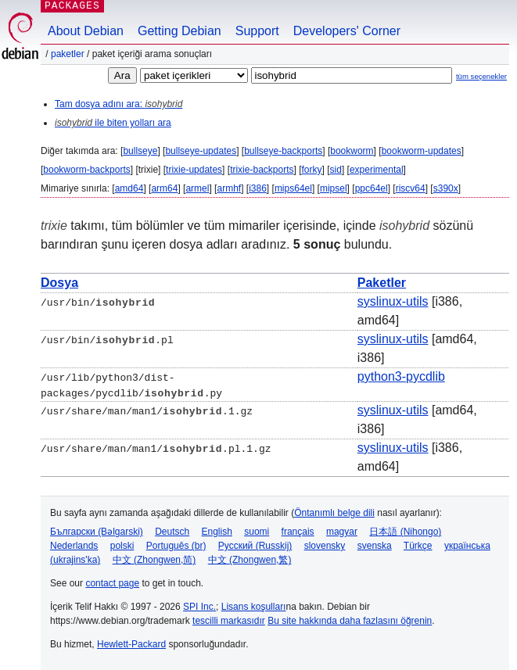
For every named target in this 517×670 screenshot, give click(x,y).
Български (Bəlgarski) (96, 530)
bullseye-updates (200, 150)
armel (197, 188)
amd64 (129, 188)
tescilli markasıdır (228, 619)
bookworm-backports (86, 169)
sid (336, 169)
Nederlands (74, 544)
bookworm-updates (421, 150)
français (298, 530)
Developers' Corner (346, 31)
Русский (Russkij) (255, 544)
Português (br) (176, 544)
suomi (256, 530)
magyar (341, 530)
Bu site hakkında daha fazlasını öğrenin (349, 619)
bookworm (351, 150)
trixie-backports (261, 169)
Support (257, 31)
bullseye (140, 150)
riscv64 (410, 188)
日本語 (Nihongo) (405, 530)
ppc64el (371, 188)
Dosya (59, 282)
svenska (374, 544)
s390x (445, 188)
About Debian (86, 31)
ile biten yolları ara (113, 122)
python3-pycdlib (401, 376)
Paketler (67, 53)
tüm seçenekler (481, 76)
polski (122, 544)
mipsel (333, 188)
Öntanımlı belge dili (334, 512)
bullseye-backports (283, 150)
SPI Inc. (199, 605)
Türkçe (418, 544)
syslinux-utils (393, 301)
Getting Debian (179, 31)
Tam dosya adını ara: (118, 104)
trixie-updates (194, 169)
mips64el (293, 188)
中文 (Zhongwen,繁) (250, 559)
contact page (112, 582)
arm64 (164, 188)
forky (312, 169)
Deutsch (172, 530)
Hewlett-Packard (131, 643)
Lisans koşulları (253, 605)
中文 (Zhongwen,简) (154, 559)
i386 (258, 188)
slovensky (325, 544)
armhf (229, 188)
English (217, 530)
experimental (377, 169)
